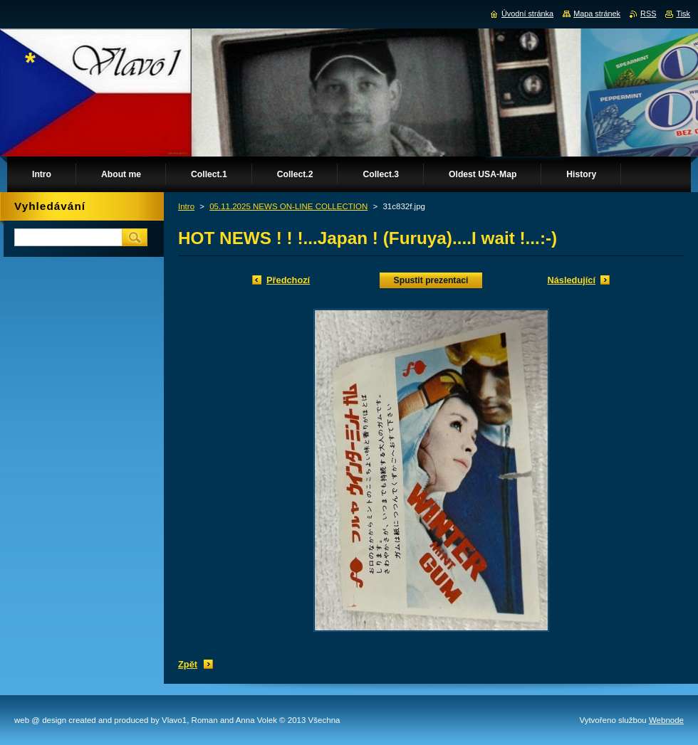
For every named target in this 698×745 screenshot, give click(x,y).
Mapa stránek (596, 13)
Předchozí (288, 280)
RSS (648, 13)
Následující (571, 280)
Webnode (666, 720)
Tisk (683, 13)
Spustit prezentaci (431, 280)
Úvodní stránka (527, 13)
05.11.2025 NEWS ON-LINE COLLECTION (288, 206)
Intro (186, 206)
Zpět (187, 664)
